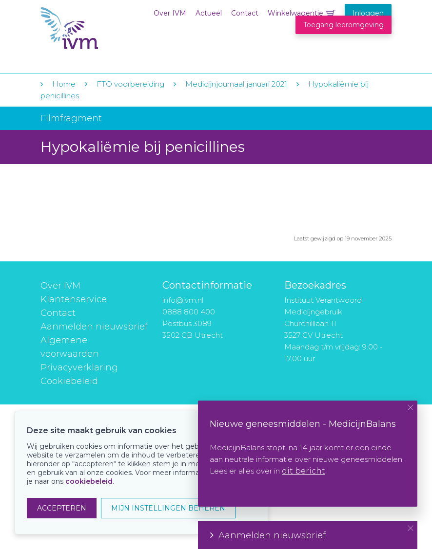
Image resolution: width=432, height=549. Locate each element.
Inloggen (368, 13)
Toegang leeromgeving (343, 24)
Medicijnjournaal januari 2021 (236, 84)
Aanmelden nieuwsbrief (94, 326)
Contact (244, 13)
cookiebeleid (89, 481)
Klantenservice (73, 299)
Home (64, 84)
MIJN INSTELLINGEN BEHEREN (168, 508)
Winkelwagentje (295, 13)
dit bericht (303, 471)
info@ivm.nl (182, 300)
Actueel (209, 13)
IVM (99, 28)
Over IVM (170, 13)
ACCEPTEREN (61, 508)
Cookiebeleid (69, 381)
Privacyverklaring (79, 367)
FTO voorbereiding (131, 84)
